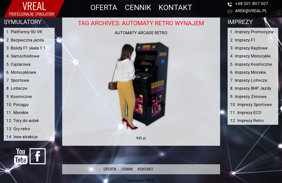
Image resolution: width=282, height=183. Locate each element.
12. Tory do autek (22, 120)
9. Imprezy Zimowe (248, 96)
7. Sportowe (17, 80)
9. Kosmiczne (19, 96)
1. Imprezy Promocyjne (252, 31)
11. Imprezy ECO (245, 112)
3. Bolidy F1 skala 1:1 (26, 48)
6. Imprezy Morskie (248, 72)
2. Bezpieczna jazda (25, 40)
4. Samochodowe (22, 56)
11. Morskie (17, 112)
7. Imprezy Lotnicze (248, 80)
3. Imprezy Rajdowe (248, 48)
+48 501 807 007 (251, 3)
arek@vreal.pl (251, 10)
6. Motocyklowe (21, 72)
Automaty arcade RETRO (141, 32)
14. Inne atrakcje (22, 136)
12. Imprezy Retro (247, 120)
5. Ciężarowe (18, 64)
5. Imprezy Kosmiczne (251, 64)
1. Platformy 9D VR (24, 31)
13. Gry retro (18, 128)
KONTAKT (175, 7)
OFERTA (103, 7)
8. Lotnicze (16, 88)
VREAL (150, 180)
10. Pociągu (17, 104)
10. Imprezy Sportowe (251, 104)
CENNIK (138, 7)
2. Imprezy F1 (243, 40)
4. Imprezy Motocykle (250, 56)
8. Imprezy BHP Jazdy (250, 88)
